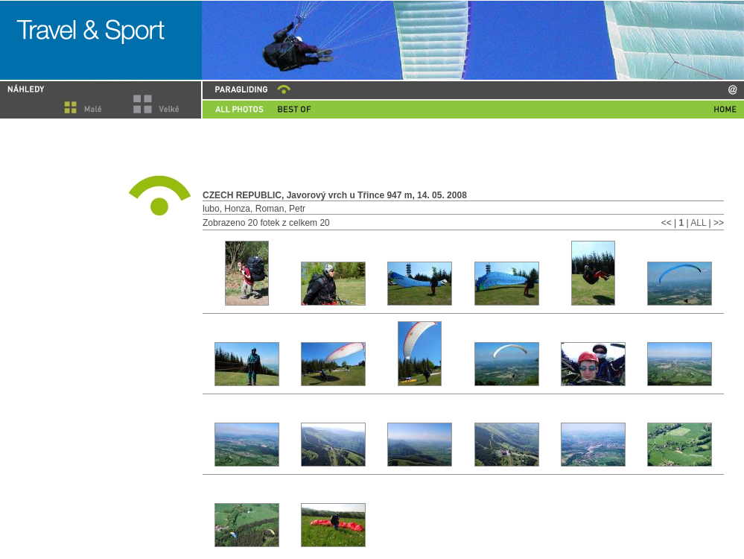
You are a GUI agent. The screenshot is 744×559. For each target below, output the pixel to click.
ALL (699, 223)
